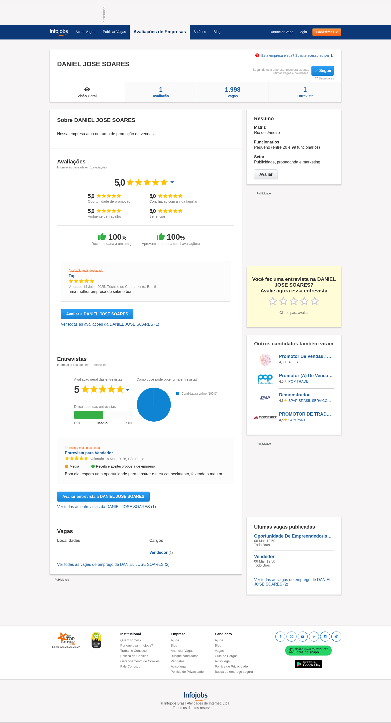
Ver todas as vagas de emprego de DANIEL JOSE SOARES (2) (113, 564)
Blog (216, 32)
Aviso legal (179, 666)
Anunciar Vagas (182, 651)
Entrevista (305, 92)
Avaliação (161, 92)
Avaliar (266, 174)
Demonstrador (294, 394)
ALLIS (293, 362)
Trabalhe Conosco (133, 651)
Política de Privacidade (187, 672)
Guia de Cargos (226, 656)
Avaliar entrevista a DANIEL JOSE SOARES (103, 496)
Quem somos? (131, 640)
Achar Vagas (85, 32)
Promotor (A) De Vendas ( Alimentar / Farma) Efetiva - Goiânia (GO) (306, 375)
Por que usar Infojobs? (136, 645)
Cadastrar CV (327, 32)
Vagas (232, 92)
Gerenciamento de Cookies (140, 661)
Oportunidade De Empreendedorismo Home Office (294, 536)
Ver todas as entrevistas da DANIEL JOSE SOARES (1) (106, 507)
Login (302, 32)
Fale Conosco (130, 666)
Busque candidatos (184, 656)
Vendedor (158, 552)
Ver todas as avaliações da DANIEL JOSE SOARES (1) (110, 324)
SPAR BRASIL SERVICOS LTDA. (310, 401)
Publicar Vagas (114, 32)
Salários (200, 32)
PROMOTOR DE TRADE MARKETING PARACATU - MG (306, 414)
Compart (297, 420)
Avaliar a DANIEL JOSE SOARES (97, 314)
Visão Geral (87, 92)
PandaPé (177, 661)
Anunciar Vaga (282, 32)
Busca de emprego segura (234, 672)
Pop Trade (298, 381)
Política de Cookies (134, 656)
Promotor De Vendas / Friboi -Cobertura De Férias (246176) (306, 356)
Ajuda (175, 640)
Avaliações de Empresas (159, 31)
